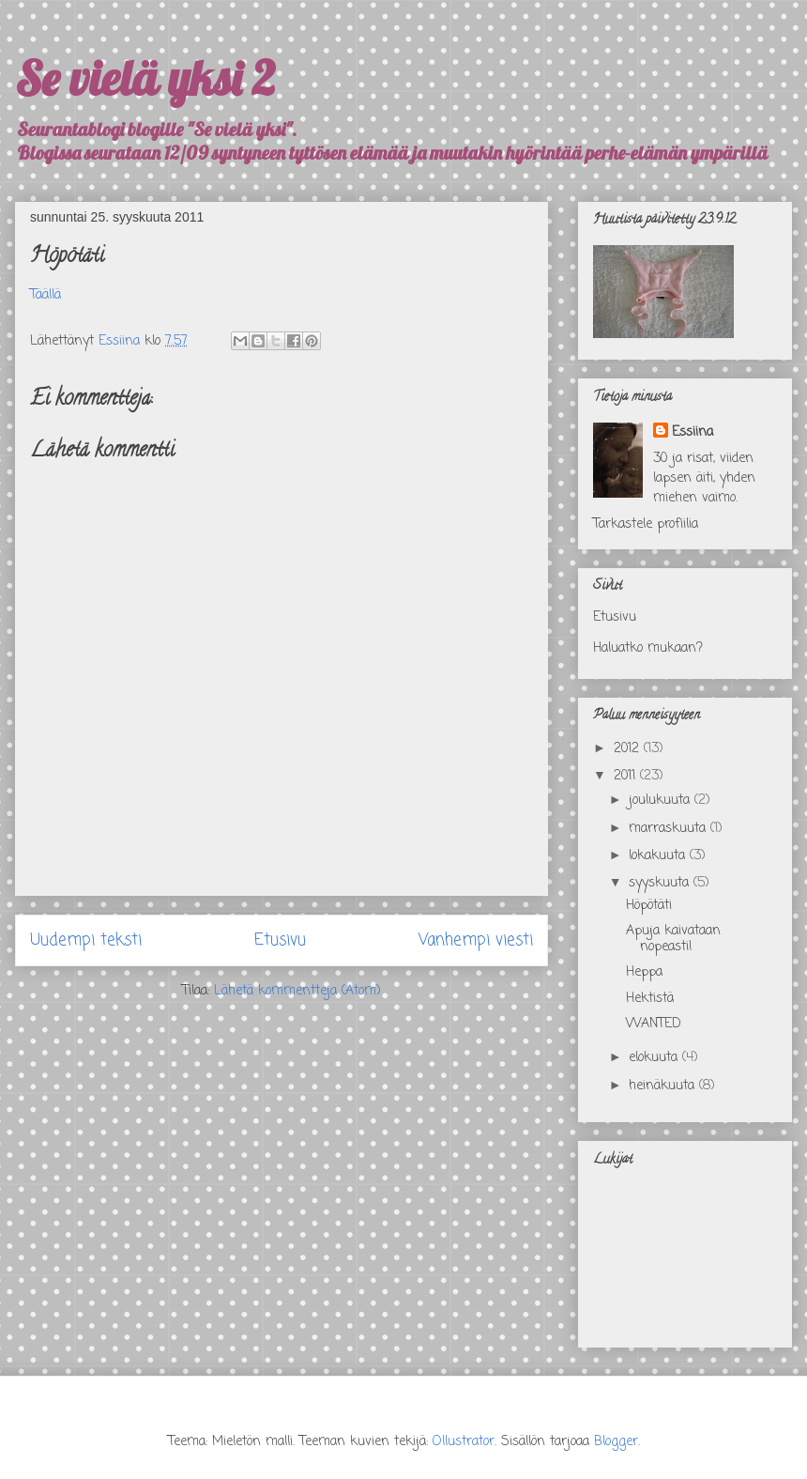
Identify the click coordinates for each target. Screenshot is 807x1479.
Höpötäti (649, 906)
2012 (629, 749)
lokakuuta (659, 856)
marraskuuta (669, 829)
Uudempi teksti (86, 940)
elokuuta (655, 1058)
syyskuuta (661, 883)
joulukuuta (661, 800)
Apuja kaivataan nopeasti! (673, 939)
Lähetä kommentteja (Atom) (297, 991)
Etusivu (280, 940)
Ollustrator (464, 1442)
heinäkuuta (664, 1086)
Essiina (692, 432)
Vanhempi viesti (476, 940)
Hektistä (650, 999)
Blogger (616, 1442)
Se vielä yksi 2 (145, 78)
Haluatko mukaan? (648, 648)
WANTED (653, 1024)
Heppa (644, 972)
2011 (627, 776)
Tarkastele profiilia (645, 524)
